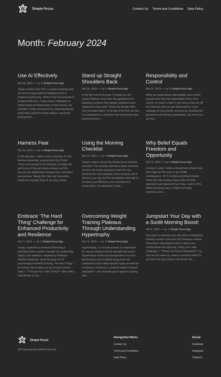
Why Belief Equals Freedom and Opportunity (166, 149)
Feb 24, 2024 (25, 150)
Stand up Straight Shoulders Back (101, 78)
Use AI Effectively (37, 75)
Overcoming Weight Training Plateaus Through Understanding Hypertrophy (109, 225)
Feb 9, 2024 (153, 229)
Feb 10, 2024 (89, 241)
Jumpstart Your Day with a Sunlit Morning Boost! (173, 219)
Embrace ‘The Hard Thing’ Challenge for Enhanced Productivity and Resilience (43, 225)
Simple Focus (42, 8)
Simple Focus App (54, 83)
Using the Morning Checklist (102, 146)
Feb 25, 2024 (153, 88)
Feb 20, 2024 (89, 155)
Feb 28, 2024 (25, 83)
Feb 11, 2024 (25, 241)
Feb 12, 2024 (153, 161)
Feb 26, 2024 (89, 88)
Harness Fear (33, 143)
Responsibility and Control (166, 78)
